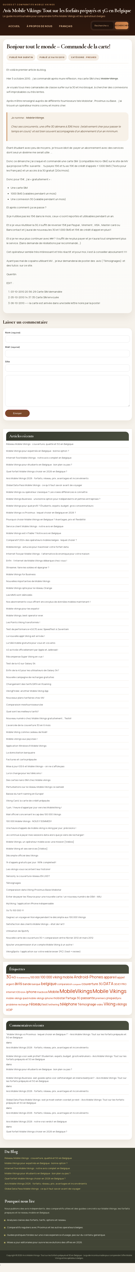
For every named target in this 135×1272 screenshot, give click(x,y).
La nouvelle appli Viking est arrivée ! (25, 641)
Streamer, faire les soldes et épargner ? (27, 572)
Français (65, 26)
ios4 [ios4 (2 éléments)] (22, 997)
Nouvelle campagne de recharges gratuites (30, 682)
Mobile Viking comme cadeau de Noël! (26, 737)
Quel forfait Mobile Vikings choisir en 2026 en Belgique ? (36, 476)
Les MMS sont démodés (19, 600)
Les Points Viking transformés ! (23, 627)
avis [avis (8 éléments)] (18, 989)
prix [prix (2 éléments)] (119, 1003)
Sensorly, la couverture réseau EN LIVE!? (28, 881)
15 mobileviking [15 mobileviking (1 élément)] (23, 983)
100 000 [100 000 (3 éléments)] (35, 983)
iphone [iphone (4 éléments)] (31, 997)
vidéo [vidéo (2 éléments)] (100, 1009)
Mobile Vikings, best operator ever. (24, 620)
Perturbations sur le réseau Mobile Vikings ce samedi (35, 792)
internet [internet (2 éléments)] (11, 997)
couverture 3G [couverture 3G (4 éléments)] (92, 989)
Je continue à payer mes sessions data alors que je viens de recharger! (45, 840)
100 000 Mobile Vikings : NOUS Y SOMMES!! (29, 826)
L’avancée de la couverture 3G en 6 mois (28, 730)
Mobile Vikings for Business (21, 579)
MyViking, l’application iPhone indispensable (30, 908)
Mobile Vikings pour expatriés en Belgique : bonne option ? (37, 456)
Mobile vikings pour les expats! (22, 613)
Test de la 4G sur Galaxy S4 (21, 668)
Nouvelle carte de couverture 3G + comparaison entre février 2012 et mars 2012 (49, 943)
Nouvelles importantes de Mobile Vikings (28, 586)
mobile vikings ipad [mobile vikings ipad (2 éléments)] (17, 1003)
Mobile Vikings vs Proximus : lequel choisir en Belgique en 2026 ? (41, 517)
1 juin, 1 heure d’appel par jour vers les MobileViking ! (34, 812)
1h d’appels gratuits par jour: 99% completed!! (31, 867)
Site (7, 361)
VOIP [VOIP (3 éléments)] (9, 1015)
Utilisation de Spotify (17, 936)
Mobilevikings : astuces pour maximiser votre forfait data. (37, 552)
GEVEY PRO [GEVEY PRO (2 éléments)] (120, 989)
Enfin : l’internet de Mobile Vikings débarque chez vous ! (36, 565)
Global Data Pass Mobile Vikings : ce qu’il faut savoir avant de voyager (44, 490)
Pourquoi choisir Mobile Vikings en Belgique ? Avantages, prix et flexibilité (45, 524)
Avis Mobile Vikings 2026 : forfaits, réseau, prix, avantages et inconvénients (47, 483)
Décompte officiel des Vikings (22, 860)
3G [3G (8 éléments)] (8, 982)
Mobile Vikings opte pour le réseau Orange (29, 593)
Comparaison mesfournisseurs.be (24, 709)
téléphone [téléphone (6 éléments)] (68, 1009)
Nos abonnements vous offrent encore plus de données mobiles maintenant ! (48, 607)
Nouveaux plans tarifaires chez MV (25, 703)
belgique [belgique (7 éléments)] (49, 989)
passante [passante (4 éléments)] (88, 1003)
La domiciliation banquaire (20, 757)
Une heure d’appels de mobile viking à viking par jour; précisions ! (41, 833)
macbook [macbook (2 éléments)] (42, 997)
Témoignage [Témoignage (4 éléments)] (87, 1009)
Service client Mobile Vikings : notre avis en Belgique (34, 531)
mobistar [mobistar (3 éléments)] (59, 1003)
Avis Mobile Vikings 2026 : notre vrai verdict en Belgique (36, 1126)
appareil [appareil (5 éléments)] (110, 982)
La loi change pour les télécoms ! (24, 778)
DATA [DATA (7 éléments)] (108, 989)
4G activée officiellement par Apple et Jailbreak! (32, 655)
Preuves (91, 57)
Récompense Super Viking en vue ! (25, 661)
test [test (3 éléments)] (45, 1010)
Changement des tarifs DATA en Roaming (28, 689)
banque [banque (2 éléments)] (36, 989)
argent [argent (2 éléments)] (10, 989)
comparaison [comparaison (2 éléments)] (64, 989)
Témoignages (13, 888)
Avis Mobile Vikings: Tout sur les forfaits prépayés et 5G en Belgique (67, 10)
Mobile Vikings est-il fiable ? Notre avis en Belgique (33, 538)
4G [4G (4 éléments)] (14, 982)
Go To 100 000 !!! (15, 915)
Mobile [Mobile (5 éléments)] (53, 997)
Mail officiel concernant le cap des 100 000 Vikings (33, 819)
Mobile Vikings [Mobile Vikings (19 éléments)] (109, 996)
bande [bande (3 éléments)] (27, 989)
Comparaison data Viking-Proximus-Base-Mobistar (33, 895)
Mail (12, 347)
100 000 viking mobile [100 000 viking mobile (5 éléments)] (56, 982)
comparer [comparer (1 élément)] (77, 989)
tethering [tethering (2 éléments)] (53, 1009)
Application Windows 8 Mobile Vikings (26, 751)
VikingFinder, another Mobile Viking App (27, 696)
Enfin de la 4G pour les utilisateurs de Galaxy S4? (32, 675)
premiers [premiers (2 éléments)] (100, 1003)
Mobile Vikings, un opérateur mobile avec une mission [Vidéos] (40, 847)
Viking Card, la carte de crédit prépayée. (28, 805)
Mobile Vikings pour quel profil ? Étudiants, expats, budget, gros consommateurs (49, 511)
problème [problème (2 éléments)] (11, 1009)
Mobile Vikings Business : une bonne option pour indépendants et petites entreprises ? (53, 504)
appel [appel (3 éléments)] (121, 983)
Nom (12, 332)
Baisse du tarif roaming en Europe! (25, 799)
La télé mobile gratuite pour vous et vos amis (30, 648)
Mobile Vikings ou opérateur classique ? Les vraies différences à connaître (46, 497)
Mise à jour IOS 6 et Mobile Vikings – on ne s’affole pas (35, 771)
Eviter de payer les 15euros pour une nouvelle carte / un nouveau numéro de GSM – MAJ (53, 901)
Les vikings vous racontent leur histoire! (28, 874)
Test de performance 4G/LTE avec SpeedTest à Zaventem (37, 634)
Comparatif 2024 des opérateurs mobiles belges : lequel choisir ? (41, 545)
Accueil (14, 26)
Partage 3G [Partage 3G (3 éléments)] (73, 1003)
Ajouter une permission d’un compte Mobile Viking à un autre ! (39, 949)
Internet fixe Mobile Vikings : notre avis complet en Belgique (38, 463)
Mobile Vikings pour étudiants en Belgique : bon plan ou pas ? (39, 469)
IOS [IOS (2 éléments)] (18, 997)
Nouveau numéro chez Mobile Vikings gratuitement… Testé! (38, 723)
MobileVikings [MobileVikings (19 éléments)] (76, 996)
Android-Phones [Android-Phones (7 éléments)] (88, 982)
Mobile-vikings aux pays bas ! (21, 744)
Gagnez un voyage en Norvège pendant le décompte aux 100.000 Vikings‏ (46, 922)
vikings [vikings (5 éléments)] (121, 1009)
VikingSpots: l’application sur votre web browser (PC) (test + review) (43, 956)
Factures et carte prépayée (21, 764)
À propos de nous (39, 26)
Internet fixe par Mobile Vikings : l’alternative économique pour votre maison (47, 559)
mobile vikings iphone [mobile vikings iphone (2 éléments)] (40, 1003)
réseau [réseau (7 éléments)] (35, 1009)
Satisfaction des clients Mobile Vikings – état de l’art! (35, 929)
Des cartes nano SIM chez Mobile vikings (28, 785)
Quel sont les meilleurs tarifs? (22, 716)
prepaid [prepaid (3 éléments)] (111, 1003)
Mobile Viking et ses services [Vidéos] (26, 853)
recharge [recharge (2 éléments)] (23, 1009)
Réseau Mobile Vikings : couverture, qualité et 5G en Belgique (39, 449)
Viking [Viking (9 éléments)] (109, 1009)
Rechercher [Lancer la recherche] (121, 25)
